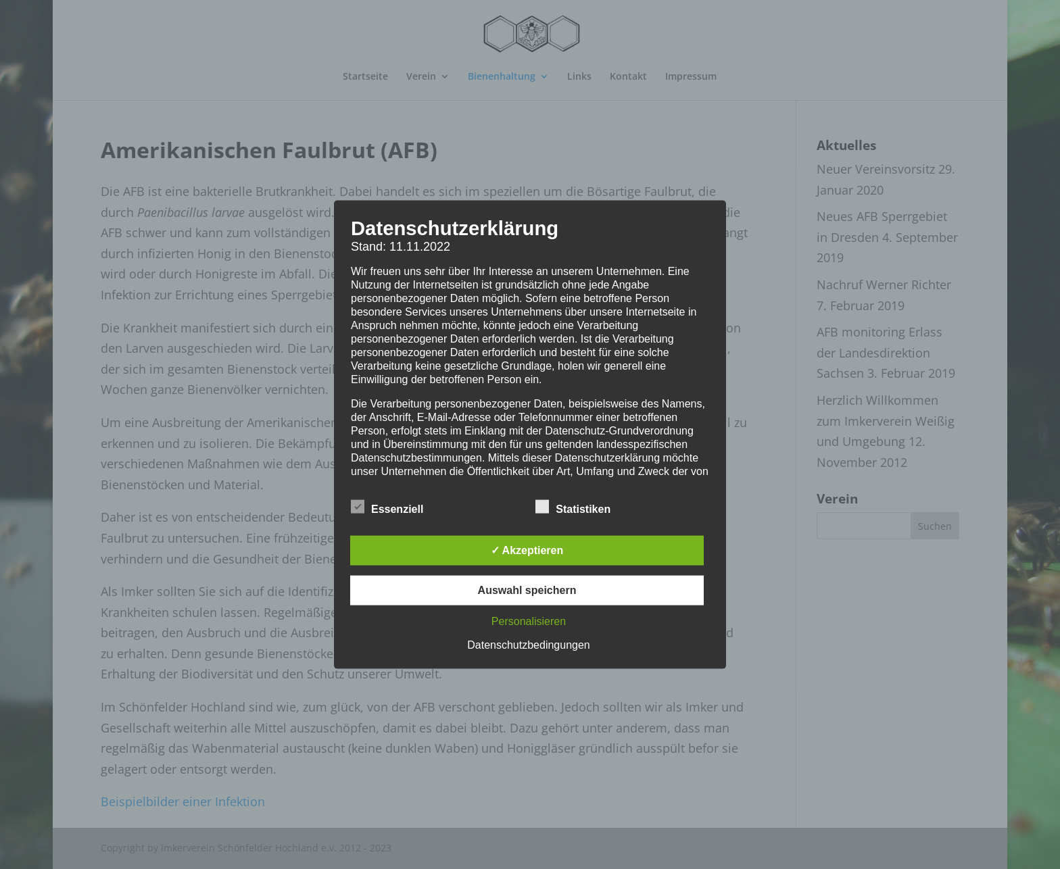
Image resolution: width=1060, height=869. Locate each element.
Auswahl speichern (527, 589)
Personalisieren (528, 620)
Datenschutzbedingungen (528, 644)
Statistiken (572, 506)
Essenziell (387, 506)
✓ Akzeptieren (527, 549)
